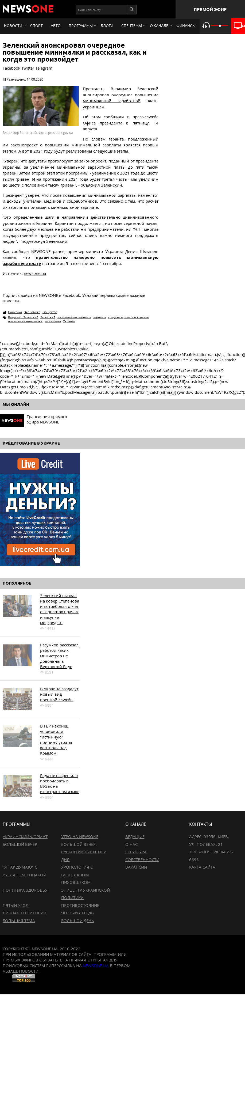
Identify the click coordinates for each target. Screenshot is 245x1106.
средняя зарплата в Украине (128, 317)
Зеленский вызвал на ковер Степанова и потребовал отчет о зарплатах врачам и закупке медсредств (59, 609)
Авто (56, 26)
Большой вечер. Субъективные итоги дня (83, 852)
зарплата (99, 317)
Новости (13, 26)
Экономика (32, 312)
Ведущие (135, 836)
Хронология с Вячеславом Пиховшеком (77, 874)
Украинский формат (25, 836)
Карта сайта (202, 867)
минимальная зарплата (74, 317)
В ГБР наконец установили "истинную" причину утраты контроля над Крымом (56, 739)
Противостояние (80, 905)
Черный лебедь (77, 912)
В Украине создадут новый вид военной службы (59, 694)
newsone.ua (35, 273)
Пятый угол (16, 905)
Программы (81, 26)
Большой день (77, 920)
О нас (131, 844)
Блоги (107, 26)
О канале (159, 26)
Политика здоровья (25, 890)
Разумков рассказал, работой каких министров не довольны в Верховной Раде (60, 655)
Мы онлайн (16, 404)
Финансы (186, 26)
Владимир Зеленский (23, 317)
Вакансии (136, 867)
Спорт (36, 26)
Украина (69, 321)
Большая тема (19, 920)
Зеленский (47, 317)
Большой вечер (20, 844)
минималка (53, 321)
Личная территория (24, 912)
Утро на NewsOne (79, 836)
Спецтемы (131, 26)
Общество (49, 312)
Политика (15, 312)
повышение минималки (25, 321)
